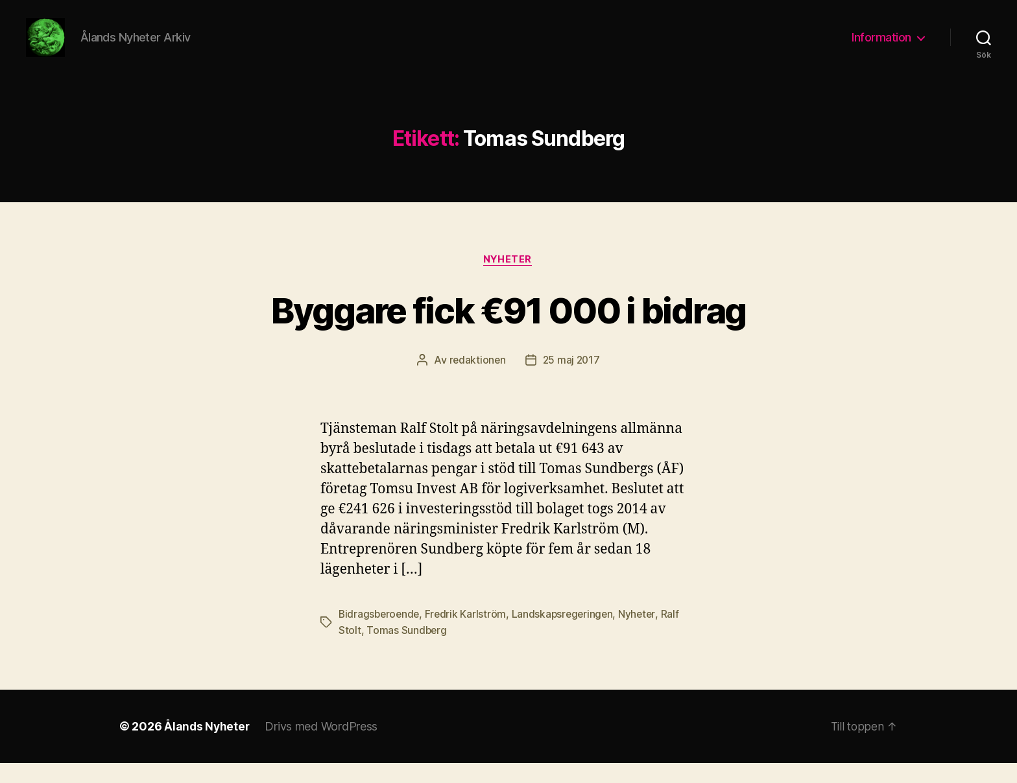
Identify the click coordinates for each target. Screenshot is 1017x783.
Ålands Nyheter (207, 746)
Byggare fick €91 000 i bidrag (508, 329)
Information (881, 47)
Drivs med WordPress (323, 746)
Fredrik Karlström (468, 634)
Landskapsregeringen (567, 634)
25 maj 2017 (571, 380)
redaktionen (476, 380)
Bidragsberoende (380, 634)
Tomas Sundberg (407, 650)
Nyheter (508, 279)
